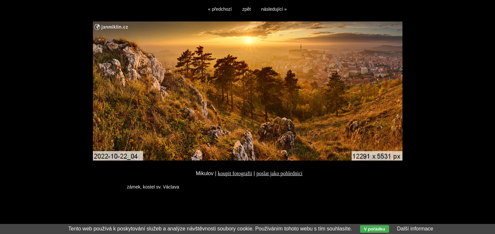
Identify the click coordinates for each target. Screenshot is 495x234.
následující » (274, 9)
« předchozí (220, 9)
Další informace (415, 228)
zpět (246, 9)
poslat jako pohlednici (279, 173)
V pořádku (374, 229)
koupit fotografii (235, 173)
